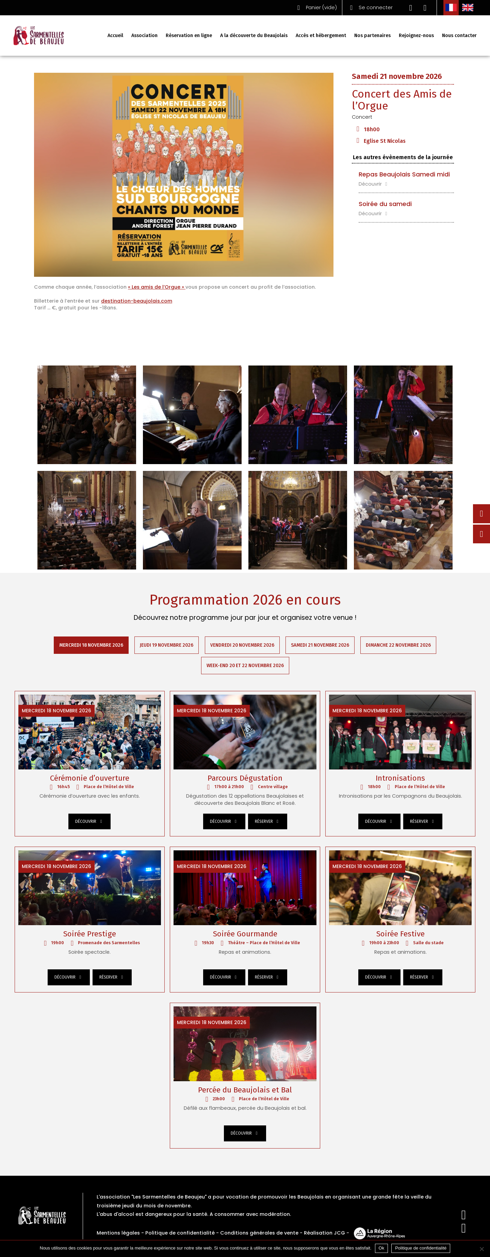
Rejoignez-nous (416, 35)
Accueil (115, 35)
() (315, 7)
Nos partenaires (372, 35)
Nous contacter (459, 35)
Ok (382, 1248)
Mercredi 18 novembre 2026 (91, 645)
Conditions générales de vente (259, 1233)
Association (144, 35)
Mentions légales (118, 1233)
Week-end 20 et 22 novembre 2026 (245, 666)
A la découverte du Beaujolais (254, 35)
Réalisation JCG (324, 1233)
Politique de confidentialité (180, 1233)
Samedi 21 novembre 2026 (320, 645)
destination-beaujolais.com (136, 301)
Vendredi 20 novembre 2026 (242, 645)
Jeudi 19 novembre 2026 (166, 645)
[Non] (481, 1248)
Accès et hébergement (321, 35)
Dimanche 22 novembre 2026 (398, 645)
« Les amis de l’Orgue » (156, 287)
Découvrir (374, 184)
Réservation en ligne (189, 35)
